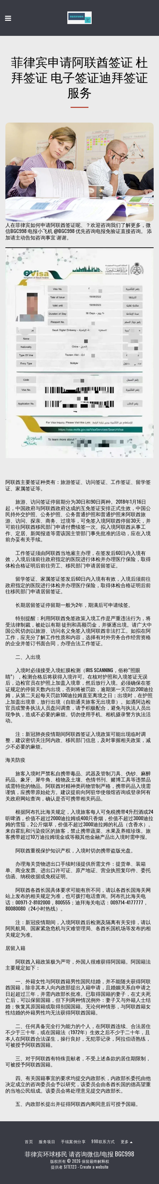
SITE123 (70, 1167)
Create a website (94, 1167)
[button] (8, 17)
